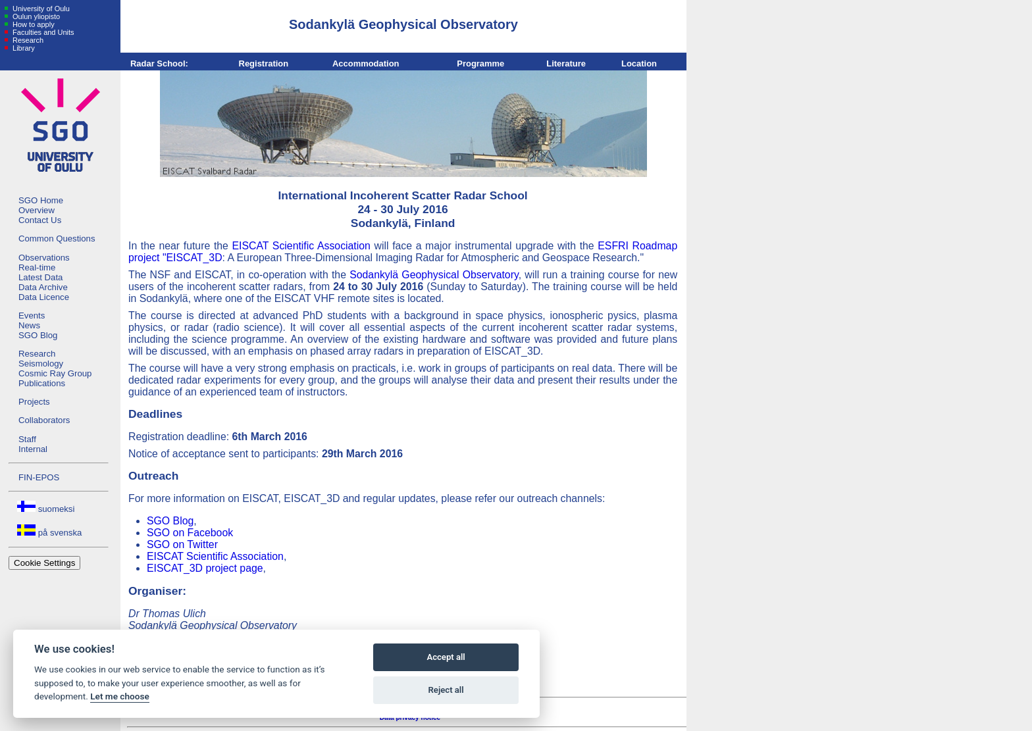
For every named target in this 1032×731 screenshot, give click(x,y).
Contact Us (39, 220)
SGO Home (40, 200)
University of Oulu (40, 9)
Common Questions (56, 238)
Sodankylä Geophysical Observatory (433, 274)
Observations (44, 258)
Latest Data (40, 277)
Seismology (40, 363)
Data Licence (43, 297)
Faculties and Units (42, 32)
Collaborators (44, 420)
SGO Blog (37, 335)
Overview (36, 210)
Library (23, 48)
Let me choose (119, 696)
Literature (566, 63)
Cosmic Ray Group (54, 373)
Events (31, 315)
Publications (41, 383)
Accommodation (365, 63)
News (29, 325)
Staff (27, 439)
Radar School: (159, 63)
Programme (480, 63)
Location (639, 63)
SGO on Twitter (182, 544)
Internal (32, 449)
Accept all (445, 657)
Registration (264, 63)
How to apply (33, 24)
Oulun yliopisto (35, 16)
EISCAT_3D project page (205, 568)
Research (27, 40)
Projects (34, 402)
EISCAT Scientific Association (301, 245)
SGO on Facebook (190, 532)
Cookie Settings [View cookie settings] (44, 563)
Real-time (36, 267)
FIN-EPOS (38, 477)
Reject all (446, 690)
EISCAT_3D (194, 257)
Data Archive (43, 287)
